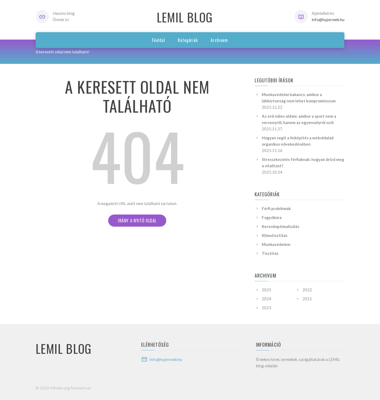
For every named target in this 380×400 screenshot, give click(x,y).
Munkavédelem (276, 244)
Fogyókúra (272, 217)
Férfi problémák (276, 208)
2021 (307, 298)
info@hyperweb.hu (328, 19)
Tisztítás (270, 253)
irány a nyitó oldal (137, 220)
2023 (266, 307)
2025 (266, 289)
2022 (307, 289)
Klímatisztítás (274, 235)
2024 (266, 298)
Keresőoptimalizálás (280, 226)
